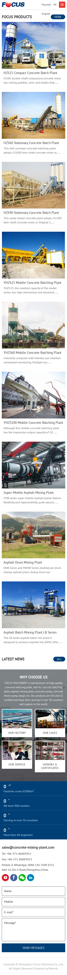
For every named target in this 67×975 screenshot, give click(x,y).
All (59, 659)
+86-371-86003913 (20, 859)
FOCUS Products (17, 16)
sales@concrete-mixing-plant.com (28, 847)
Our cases (50, 732)
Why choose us (33, 677)
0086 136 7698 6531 (41, 865)
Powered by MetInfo (46, 968)
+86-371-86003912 (19, 853)
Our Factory (17, 732)
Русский (46, 4)
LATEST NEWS (13, 659)
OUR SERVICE (17, 764)
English (46, 13)
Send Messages (33, 948)
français (46, 23)
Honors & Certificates (50, 766)
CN (54, 4)
